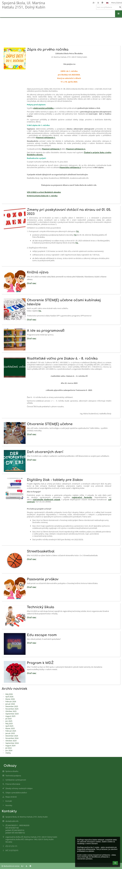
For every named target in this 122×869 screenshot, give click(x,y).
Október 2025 (10, 711)
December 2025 (11, 706)
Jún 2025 (8, 721)
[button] (107, 2)
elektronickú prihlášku (43, 108)
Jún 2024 (8, 750)
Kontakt (8, 801)
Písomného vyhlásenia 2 (70, 167)
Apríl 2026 (9, 696)
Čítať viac (31, 284)
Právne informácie (12, 784)
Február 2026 (10, 701)
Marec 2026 (10, 699)
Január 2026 (10, 704)
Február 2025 (10, 731)
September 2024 (12, 743)
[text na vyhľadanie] (109, 7)
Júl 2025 (8, 718)
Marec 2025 (10, 728)
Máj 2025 (9, 723)
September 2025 (12, 713)
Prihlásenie (116, 2)
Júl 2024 (8, 748)
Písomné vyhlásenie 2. (76, 149)
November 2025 (11, 709)
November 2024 (11, 738)
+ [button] (94, 2)
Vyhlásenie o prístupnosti (15, 780)
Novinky (8, 805)
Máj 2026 (9, 694)
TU (75, 235)
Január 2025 (10, 733)
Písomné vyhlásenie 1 (51, 149)
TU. (77, 231)
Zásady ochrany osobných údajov (19, 788)
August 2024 (10, 745)
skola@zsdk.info (11, 821)
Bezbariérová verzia (11, 866)
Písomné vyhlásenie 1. (45, 137)
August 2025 (10, 716)
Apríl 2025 (9, 726)
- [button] (98, 2)
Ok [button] (115, 863)
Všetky (8, 753)
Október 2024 (10, 740)
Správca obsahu (11, 771)
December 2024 (11, 736)
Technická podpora (13, 775)
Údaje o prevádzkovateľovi (16, 792)
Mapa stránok (11, 797)
